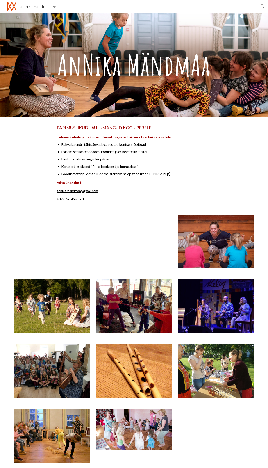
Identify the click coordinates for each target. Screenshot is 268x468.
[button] (262, 6)
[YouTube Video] (52, 242)
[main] (134, 65)
